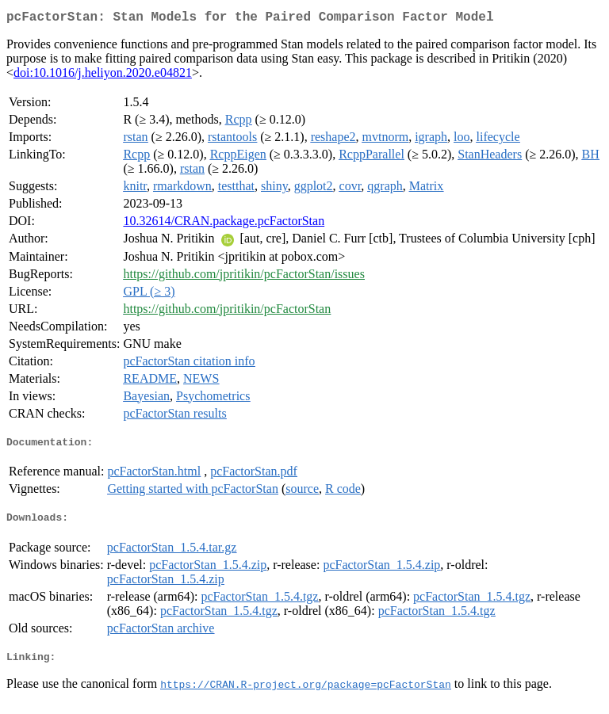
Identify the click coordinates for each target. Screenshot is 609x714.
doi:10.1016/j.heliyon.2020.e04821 (102, 75)
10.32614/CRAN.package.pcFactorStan (223, 224)
